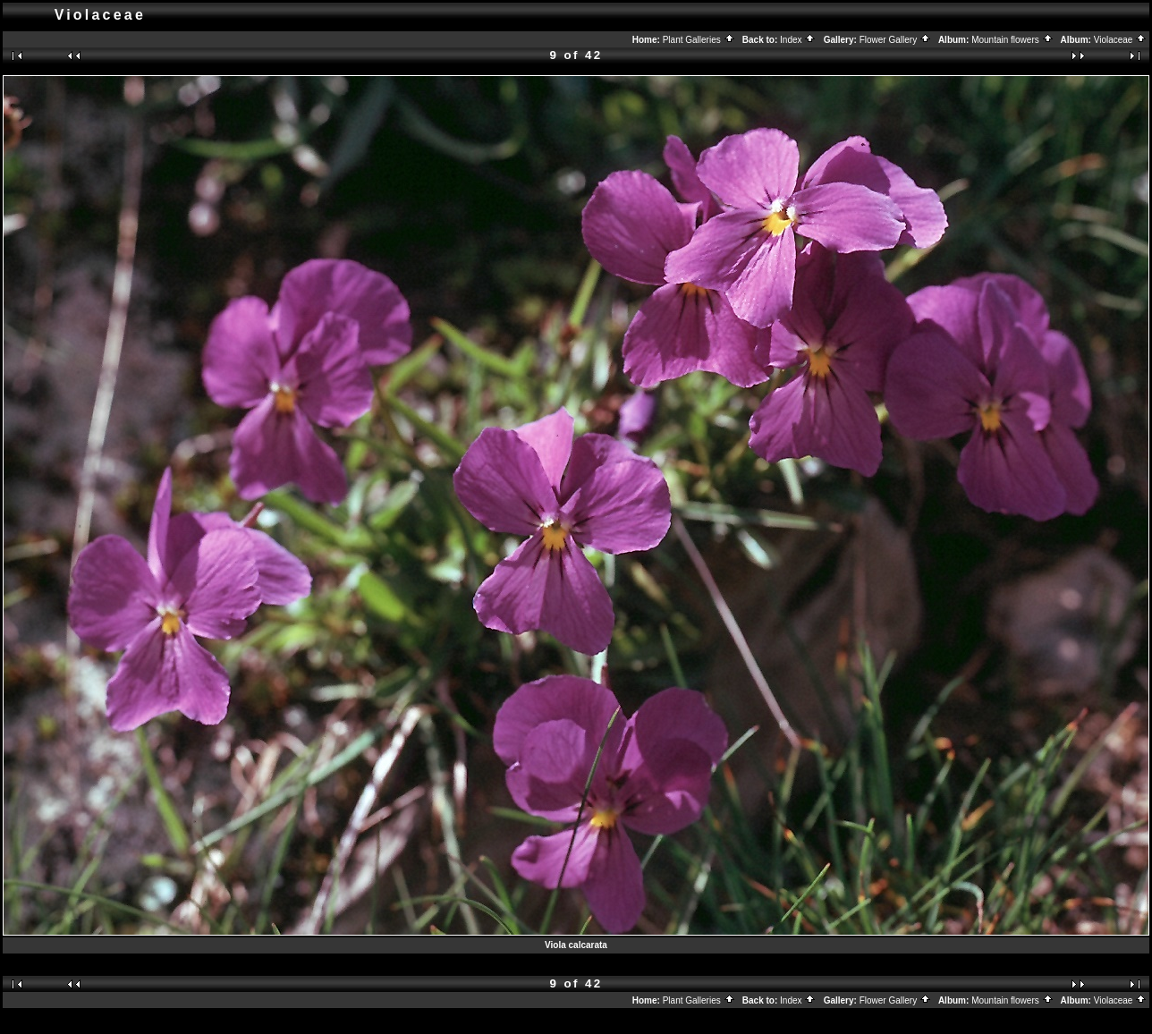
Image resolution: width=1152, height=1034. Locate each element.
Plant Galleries (699, 40)
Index (798, 40)
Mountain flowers (1012, 40)
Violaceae (1121, 40)
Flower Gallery (895, 40)
